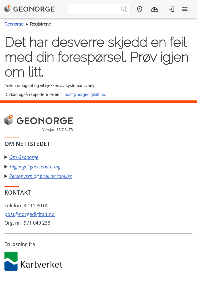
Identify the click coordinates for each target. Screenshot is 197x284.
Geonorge (13, 24)
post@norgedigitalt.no (84, 94)
